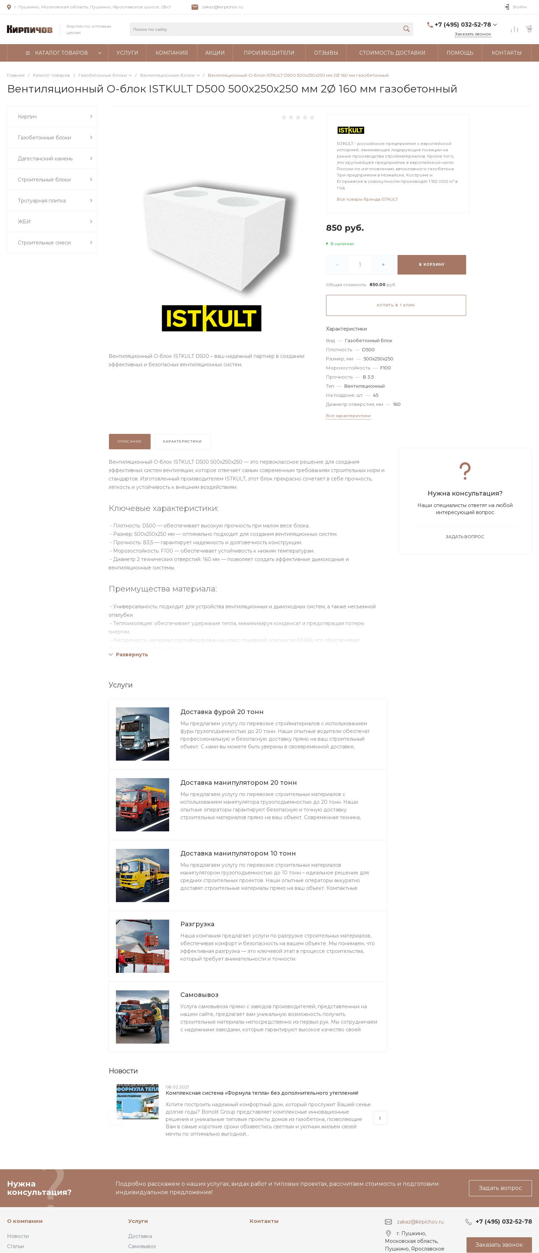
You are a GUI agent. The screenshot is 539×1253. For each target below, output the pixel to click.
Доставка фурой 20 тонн (222, 712)
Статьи (15, 1246)
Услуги (138, 1221)
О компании (25, 1221)
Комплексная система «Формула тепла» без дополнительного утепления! (262, 1093)
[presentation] (116, 1118)
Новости (18, 1236)
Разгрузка (197, 924)
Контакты (264, 1221)
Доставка (140, 1236)
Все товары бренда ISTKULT (367, 199)
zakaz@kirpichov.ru (222, 6)
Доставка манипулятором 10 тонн (238, 853)
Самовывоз (199, 995)
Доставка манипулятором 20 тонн (238, 783)
